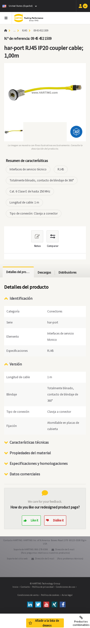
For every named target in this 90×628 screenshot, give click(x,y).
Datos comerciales (25, 474)
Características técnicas (29, 442)
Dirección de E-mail (64, 549)
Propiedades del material (30, 452)
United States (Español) (17, 5)
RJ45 (24, 30)
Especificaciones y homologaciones (39, 463)
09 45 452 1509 (41, 30)
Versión (16, 364)
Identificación (21, 298)
